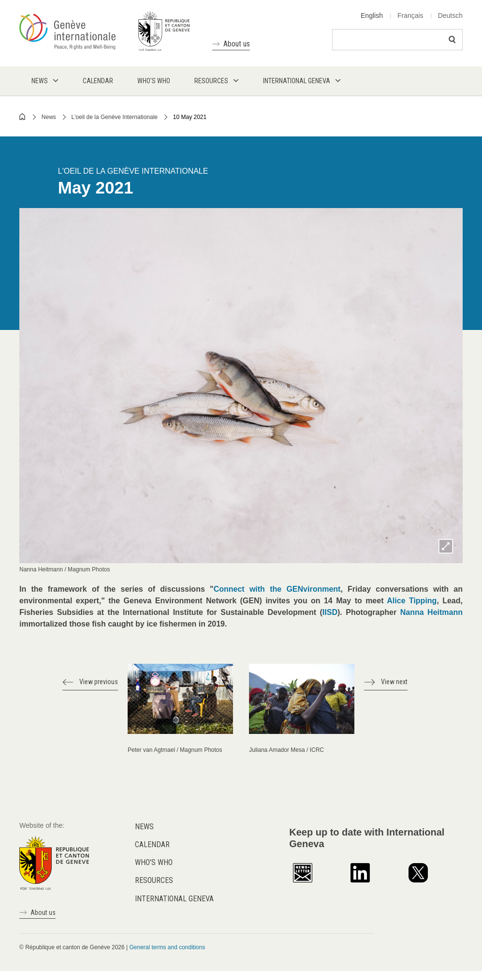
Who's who (154, 862)
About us (236, 43)
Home (22, 116)
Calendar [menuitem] (98, 81)
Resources (154, 880)
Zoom (445, 546)
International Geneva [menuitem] (296, 81)
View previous (98, 682)
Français (410, 15)
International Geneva (174, 898)
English (372, 15)
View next (394, 682)
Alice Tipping (412, 601)
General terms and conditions (167, 947)
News (49, 117)
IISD (329, 612)
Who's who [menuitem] (153, 81)
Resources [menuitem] (211, 81)
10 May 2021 (189, 117)
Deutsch (450, 15)
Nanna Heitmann (431, 612)
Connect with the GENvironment (277, 589)
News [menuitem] (39, 81)
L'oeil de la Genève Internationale (115, 117)
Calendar (152, 844)
